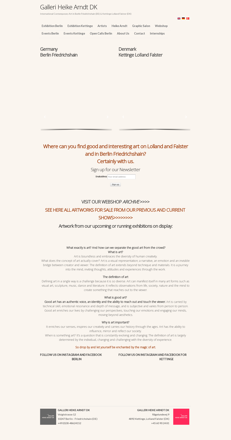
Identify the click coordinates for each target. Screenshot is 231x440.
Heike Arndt (119, 26)
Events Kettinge (74, 33)
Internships (157, 33)
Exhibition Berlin (52, 26)
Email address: (116, 176)
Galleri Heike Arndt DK (68, 7)
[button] (45, 116)
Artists (102, 26)
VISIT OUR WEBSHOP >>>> (115, 202)
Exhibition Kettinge (80, 26)
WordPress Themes (185, 437)
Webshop (161, 26)
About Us (123, 33)
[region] (76, 80)
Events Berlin (50, 33)
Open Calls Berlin (101, 33)
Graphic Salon (141, 26)
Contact (139, 33)
